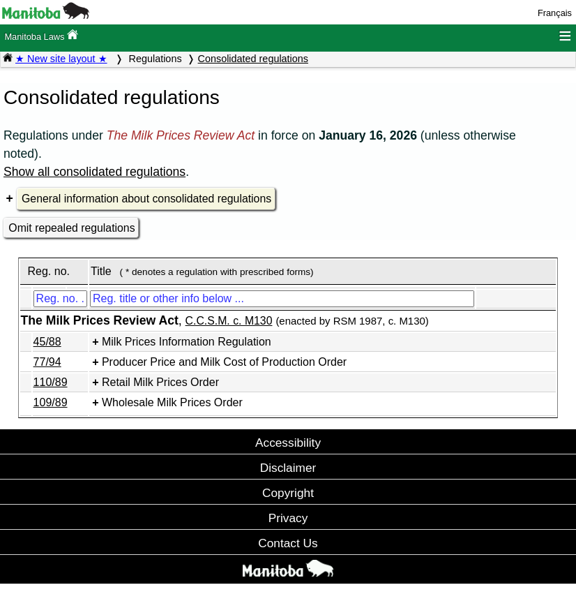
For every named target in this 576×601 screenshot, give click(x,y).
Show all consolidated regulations (94, 172)
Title (101, 271)
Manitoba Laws (41, 35)
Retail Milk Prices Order (160, 382)
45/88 (47, 342)
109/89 (50, 402)
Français (555, 13)
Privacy (288, 518)
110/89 (50, 382)
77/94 (47, 362)
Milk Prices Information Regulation (186, 342)
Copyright (288, 493)
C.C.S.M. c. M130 (229, 321)
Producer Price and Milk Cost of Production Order (224, 362)
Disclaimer (288, 468)
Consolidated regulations (253, 58)
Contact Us (287, 543)
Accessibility (288, 443)
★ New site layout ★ (61, 58)
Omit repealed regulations (71, 228)
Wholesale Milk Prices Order (172, 402)
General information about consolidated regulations (146, 199)
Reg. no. (48, 271)
